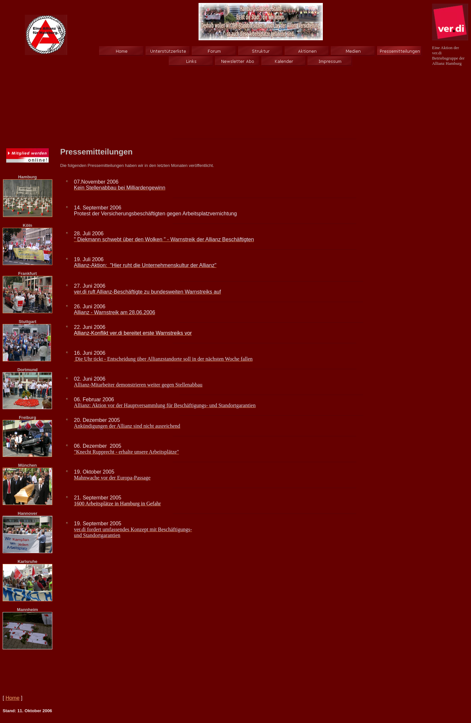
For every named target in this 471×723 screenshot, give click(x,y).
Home (13, 698)
